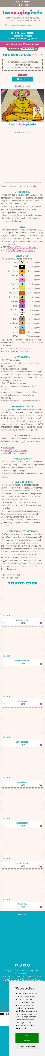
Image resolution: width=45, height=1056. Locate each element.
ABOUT (14, 5)
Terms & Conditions (11, 979)
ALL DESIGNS (27, 33)
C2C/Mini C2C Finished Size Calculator (22, 247)
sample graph (8, 447)
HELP (20, 5)
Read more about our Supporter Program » (24, 67)
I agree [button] (27, 1035)
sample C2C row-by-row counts (15, 450)
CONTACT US (29, 5)
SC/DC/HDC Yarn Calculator (17, 351)
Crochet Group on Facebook (25, 563)
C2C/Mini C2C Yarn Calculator (19, 348)
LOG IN (32, 39)
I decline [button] (27, 1041)
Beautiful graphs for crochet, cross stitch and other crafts (22, 19)
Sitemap (38, 979)
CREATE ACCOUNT (17, 39)
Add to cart (22, 79)
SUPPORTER (26, 2)
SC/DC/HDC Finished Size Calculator (20, 250)
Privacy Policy (27, 979)
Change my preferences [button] (27, 1046)
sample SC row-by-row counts (15, 453)
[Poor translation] (9, 1014)
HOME (17, 2)
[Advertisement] (22, 157)
